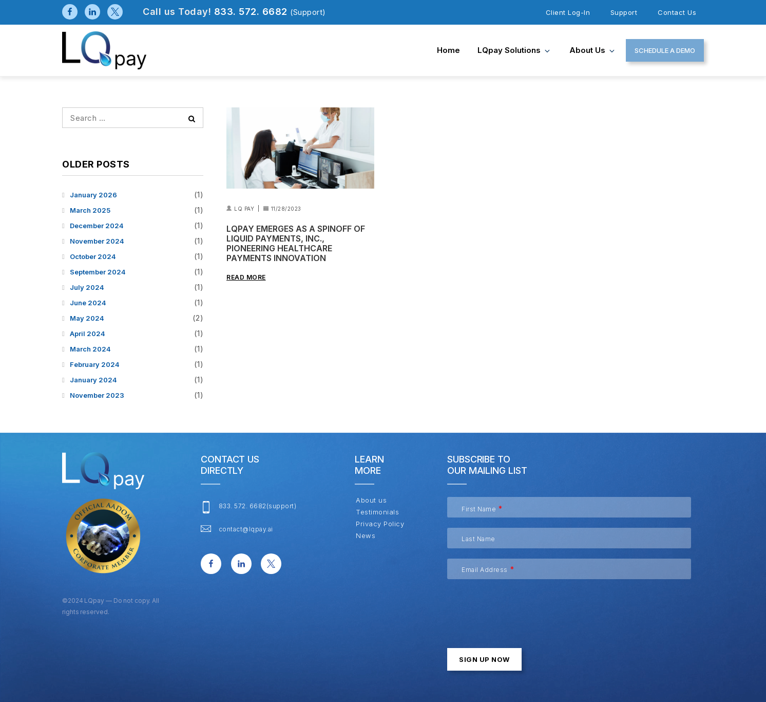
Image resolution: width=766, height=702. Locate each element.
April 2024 (87, 333)
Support (624, 12)
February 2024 (95, 364)
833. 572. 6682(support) (258, 505)
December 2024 (97, 225)
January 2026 (93, 195)
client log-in (568, 12)
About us (592, 50)
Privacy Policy (379, 524)
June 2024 (88, 303)
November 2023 (97, 395)
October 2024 (93, 256)
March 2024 (90, 349)
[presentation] (525, 609)
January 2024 (93, 380)
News (365, 535)
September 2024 (98, 272)
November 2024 (97, 241)
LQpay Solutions (514, 50)
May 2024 (87, 318)
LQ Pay (244, 209)
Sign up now (484, 659)
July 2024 (87, 287)
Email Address (485, 570)
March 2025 (90, 210)
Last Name (478, 539)
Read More (246, 277)
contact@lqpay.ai (246, 528)
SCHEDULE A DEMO (665, 50)
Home (448, 50)
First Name (479, 509)
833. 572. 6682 (270, 11)
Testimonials (377, 512)
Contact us (677, 12)
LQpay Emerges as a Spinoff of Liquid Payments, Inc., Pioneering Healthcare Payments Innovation (295, 244)
